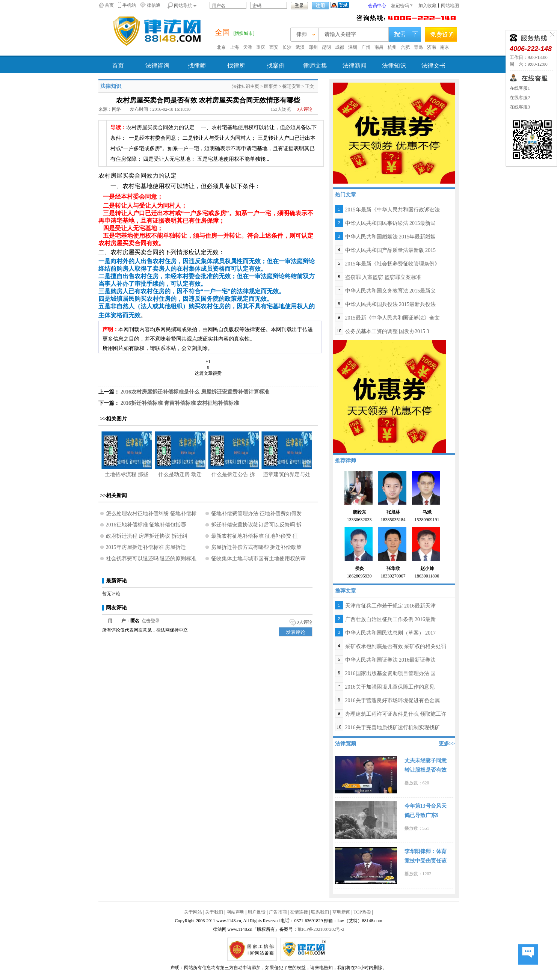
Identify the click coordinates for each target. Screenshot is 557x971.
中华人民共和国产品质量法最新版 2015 (390, 250)
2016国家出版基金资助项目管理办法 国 (390, 673)
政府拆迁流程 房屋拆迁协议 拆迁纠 (146, 536)
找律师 (197, 65)
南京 (444, 47)
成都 (339, 47)
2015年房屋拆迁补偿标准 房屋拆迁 (146, 547)
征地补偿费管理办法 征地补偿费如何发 (256, 513)
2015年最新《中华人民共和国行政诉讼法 (392, 210)
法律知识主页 (245, 86)
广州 (365, 47)
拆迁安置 (291, 86)
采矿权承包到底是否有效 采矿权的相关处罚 (396, 646)
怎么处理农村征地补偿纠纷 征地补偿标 (151, 513)
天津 (247, 47)
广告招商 (278, 912)
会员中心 (377, 5)
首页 (109, 5)
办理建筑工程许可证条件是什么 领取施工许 (396, 714)
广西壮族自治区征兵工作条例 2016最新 (390, 619)
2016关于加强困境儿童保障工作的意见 (390, 687)
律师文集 (315, 65)
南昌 (378, 47)
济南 (431, 47)
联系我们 (320, 912)
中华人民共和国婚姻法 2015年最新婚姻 (390, 237)
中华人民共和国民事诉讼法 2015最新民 (390, 223)
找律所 (236, 65)
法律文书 (433, 65)
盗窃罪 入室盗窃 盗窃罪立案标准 (383, 277)
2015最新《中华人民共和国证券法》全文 (392, 318)
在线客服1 (520, 88)
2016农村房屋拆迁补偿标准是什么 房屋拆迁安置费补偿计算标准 (195, 392)
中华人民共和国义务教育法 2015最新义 (390, 291)
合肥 (405, 47)
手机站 (129, 5)
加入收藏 (427, 5)
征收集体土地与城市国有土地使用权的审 (258, 558)
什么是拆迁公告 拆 (233, 474)
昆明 (326, 47)
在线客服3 (520, 107)
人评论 (304, 109)
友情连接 (299, 912)
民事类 (271, 86)
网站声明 (235, 912)
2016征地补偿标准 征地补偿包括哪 (146, 525)
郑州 (313, 47)
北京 (221, 47)
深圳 (352, 47)
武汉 (300, 47)
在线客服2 (520, 97)
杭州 (392, 47)
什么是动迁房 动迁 (180, 474)
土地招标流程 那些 (126, 474)
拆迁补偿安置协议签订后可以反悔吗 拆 (256, 525)
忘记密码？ (402, 5)
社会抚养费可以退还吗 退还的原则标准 (151, 558)
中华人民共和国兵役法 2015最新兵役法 (390, 304)
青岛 (418, 47)
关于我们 (214, 912)
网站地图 (450, 5)
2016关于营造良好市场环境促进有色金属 (392, 700)
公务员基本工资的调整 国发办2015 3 (387, 331)
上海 (234, 47)
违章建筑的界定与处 (286, 474)
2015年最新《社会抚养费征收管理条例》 (392, 264)
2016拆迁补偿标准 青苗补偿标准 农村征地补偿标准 (180, 403)
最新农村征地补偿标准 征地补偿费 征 (254, 536)
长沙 (286, 47)
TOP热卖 (362, 912)
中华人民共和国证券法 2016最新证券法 (390, 660)
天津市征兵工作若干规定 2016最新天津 (390, 606)
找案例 (276, 65)
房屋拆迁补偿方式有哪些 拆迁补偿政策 (256, 547)
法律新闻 (355, 65)
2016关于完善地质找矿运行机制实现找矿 (392, 727)
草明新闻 (341, 912)
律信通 (153, 5)
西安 (273, 47)
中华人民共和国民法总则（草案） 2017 (390, 633)
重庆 (260, 47)
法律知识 (394, 65)
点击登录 (151, 620)
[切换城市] (244, 33)
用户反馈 (257, 912)
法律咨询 (157, 65)
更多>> (447, 743)
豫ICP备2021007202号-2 (320, 929)
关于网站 (193, 912)
